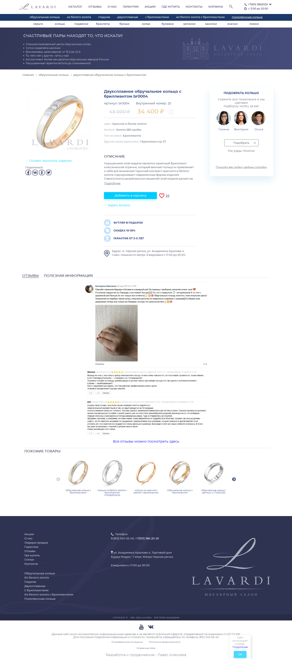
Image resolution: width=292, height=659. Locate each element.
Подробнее (240, 647)
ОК (240, 654)
